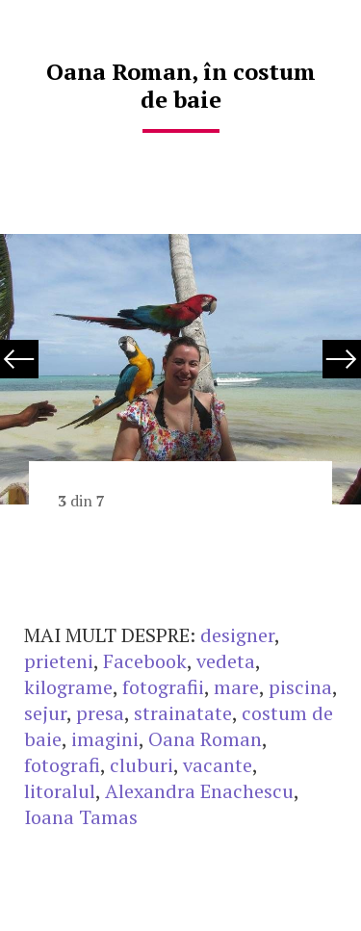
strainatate (183, 713)
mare (236, 687)
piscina (300, 687)
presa (100, 713)
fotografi (62, 765)
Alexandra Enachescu (199, 791)
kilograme (68, 687)
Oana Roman (205, 739)
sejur (45, 713)
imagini (105, 739)
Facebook (145, 661)
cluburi (141, 765)
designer (237, 635)
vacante (217, 765)
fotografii (163, 687)
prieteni (58, 661)
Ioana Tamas (81, 817)
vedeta (225, 661)
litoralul (59, 791)
